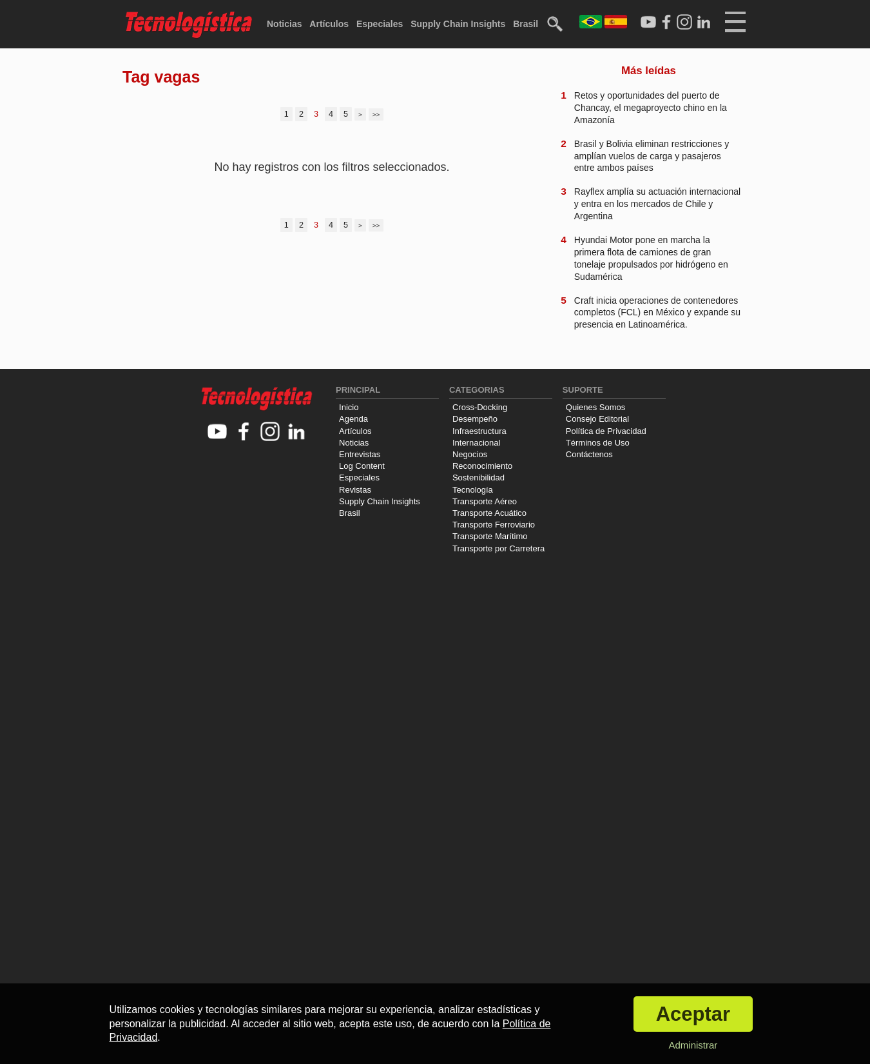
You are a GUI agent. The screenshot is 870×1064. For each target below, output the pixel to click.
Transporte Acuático (489, 513)
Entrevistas (359, 454)
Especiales (379, 24)
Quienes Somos (596, 407)
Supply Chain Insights (458, 24)
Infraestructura (479, 431)
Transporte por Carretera (498, 548)
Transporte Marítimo (490, 536)
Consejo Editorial (597, 419)
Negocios (469, 454)
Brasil (525, 24)
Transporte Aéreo (484, 501)
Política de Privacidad (606, 431)
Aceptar (693, 1014)
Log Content (362, 466)
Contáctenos (589, 454)
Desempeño (475, 419)
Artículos (329, 24)
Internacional (476, 443)
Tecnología (472, 490)
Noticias (284, 24)
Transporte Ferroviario (493, 524)
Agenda (353, 419)
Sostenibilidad (478, 477)
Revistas (355, 490)
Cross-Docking (479, 407)
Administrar (692, 1044)
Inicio (348, 407)
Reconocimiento (482, 466)
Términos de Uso (598, 443)
